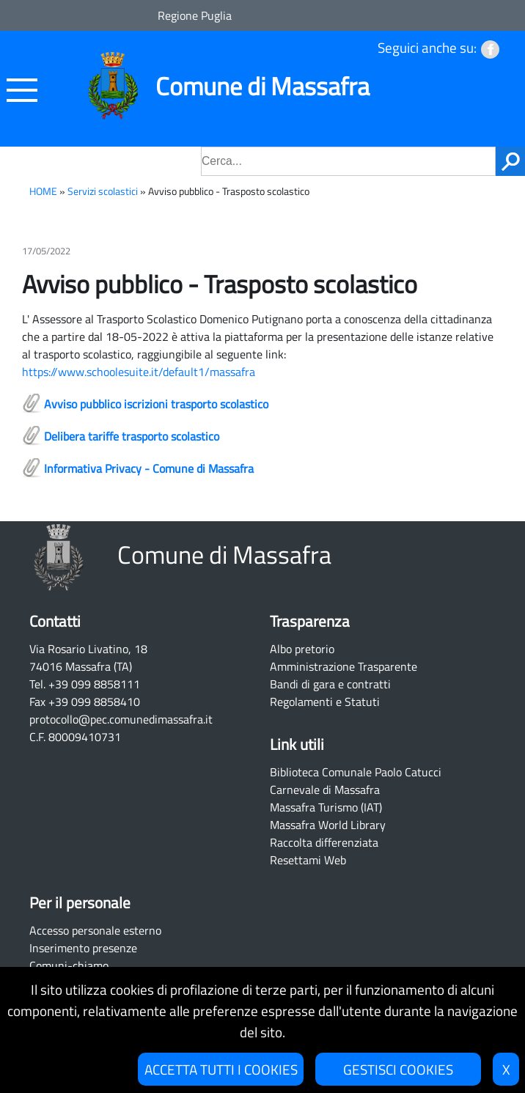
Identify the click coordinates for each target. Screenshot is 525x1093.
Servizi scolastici (102, 191)
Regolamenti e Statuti (325, 701)
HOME (43, 191)
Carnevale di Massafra (325, 789)
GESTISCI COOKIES (398, 1069)
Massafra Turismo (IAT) (326, 807)
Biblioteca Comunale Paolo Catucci (355, 772)
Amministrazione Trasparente (343, 666)
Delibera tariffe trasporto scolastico (131, 436)
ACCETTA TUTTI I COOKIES (221, 1069)
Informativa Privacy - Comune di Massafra (149, 468)
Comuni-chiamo (69, 965)
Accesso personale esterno (95, 930)
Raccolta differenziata (324, 842)
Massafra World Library (328, 824)
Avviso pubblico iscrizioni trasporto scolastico (156, 404)
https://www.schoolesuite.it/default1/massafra (138, 371)
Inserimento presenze (83, 948)
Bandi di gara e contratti (330, 684)
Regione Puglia (195, 15)
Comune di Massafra (262, 86)
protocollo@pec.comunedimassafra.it (121, 719)
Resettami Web (308, 860)
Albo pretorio (302, 649)
